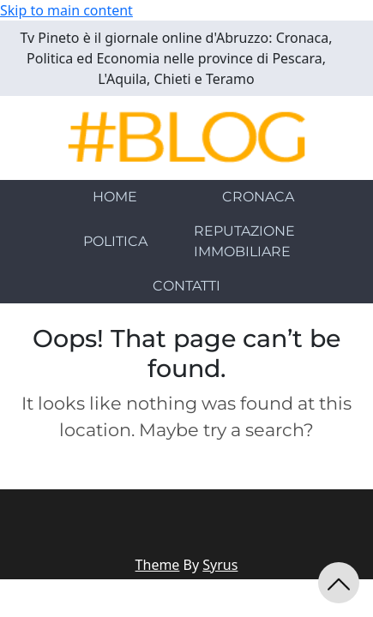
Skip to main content (66, 10)
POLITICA (115, 241)
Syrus (220, 564)
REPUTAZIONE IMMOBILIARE (244, 241)
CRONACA (258, 197)
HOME (115, 197)
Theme (157, 564)
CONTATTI (186, 286)
